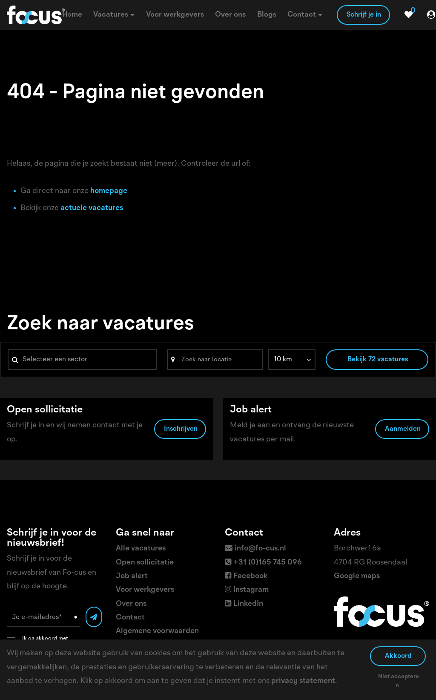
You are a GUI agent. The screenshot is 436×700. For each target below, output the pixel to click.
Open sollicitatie (145, 562)
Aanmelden (403, 429)
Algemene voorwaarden (157, 631)
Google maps (357, 576)
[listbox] (292, 359)
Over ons (131, 604)
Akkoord (398, 656)
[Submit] (94, 617)
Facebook (250, 576)
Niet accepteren (398, 681)
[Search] (215, 359)
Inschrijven (181, 429)
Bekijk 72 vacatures (377, 359)
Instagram (251, 589)
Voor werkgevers (145, 589)
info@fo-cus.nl (260, 548)
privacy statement (303, 681)
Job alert (132, 576)
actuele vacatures (91, 208)
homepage (108, 191)
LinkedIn (248, 604)
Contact (130, 617)
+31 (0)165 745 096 (267, 562)
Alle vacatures (141, 548)
